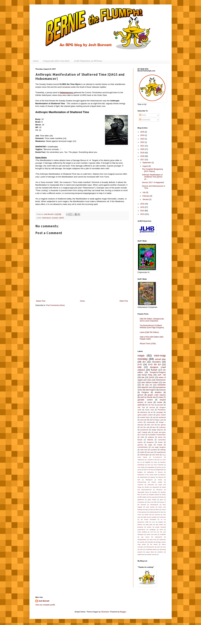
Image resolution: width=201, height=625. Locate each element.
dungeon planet (154, 494)
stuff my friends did (147, 397)
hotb (155, 502)
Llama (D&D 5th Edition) (149, 332)
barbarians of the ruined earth (147, 474)
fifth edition (143, 497)
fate (142, 377)
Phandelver (162, 410)
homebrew (141, 502)
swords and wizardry (146, 542)
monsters (55, 218)
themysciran (150, 547)
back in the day (148, 469)
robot (161, 529)
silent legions (151, 390)
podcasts (140, 527)
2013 (142, 214)
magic (150, 445)
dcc (144, 362)
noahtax (154, 517)
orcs (153, 522)
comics (140, 422)
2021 (142, 146)
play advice (159, 524)
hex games (161, 425)
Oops (155, 462)
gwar (161, 499)
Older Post (124, 301)
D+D (140, 364)
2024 (142, 135)
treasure (162, 390)
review (159, 402)
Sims (148, 465)
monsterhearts (143, 447)
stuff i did (162, 375)
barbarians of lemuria (155, 472)
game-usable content (145, 415)
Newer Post (40, 301)
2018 (142, 156)
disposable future (143, 492)
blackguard (149, 480)
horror (149, 502)
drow (144, 494)
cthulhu (147, 487)
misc (162, 512)
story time (153, 539)
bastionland (143, 477)
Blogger (123, 612)
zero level (155, 455)
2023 (142, 139)
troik (141, 549)
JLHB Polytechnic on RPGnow (88, 61)
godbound (141, 499)
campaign (159, 412)
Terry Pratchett (158, 465)
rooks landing (142, 532)
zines (142, 420)
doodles (154, 492)
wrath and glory (160, 432)
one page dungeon (159, 447)
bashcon (163, 474)
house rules (149, 410)
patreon (140, 524)
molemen (162, 427)
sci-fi (151, 532)
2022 (142, 142)
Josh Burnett (43, 601)
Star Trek (141, 407)
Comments (144, 120)
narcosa (157, 514)
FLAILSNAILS (157, 457)
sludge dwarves (157, 430)
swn (164, 382)
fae (143, 385)
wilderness (141, 554)
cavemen (140, 484)
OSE (142, 437)
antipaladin (150, 467)
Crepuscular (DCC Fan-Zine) (56, 61)
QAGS (61, 218)
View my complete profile (45, 605)
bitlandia (150, 440)
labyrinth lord (146, 387)
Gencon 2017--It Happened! (153, 182)
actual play (160, 359)
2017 (142, 160)
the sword (153, 544)
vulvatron (160, 552)
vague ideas (150, 552)
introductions (154, 504)
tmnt (158, 547)
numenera (162, 517)
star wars (150, 452)
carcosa (152, 407)
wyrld (140, 405)
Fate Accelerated (157, 405)
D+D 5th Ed (154, 364)
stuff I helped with (144, 432)
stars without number (149, 382)
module (159, 445)
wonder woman (151, 554)
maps (141, 355)
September (147, 163)
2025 (142, 132)
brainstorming (142, 482)
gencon (140, 395)
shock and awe (152, 534)
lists (151, 509)
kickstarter (162, 385)
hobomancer (46, 218)
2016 (142, 204)
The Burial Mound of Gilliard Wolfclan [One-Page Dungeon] (152, 326)
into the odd (144, 427)
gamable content (145, 400)
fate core (150, 425)
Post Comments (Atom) (55, 305)
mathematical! (153, 512)
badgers (140, 472)
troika (161, 397)
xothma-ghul (144, 455)
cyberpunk (155, 487)
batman (152, 477)
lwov (154, 427)
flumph (154, 370)
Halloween (141, 459)
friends (161, 497)
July (144, 192)
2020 (142, 149)
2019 (142, 153)
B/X (146, 405)
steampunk (158, 537)
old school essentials (148, 519)
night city (146, 517)
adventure (143, 412)
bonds (160, 480)
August (145, 166)
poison (149, 527)
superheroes (161, 452)
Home (36, 61)
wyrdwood (162, 417)
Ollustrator (105, 612)
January (145, 199)
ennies (160, 442)
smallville (163, 534)
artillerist (151, 437)
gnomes (140, 445)
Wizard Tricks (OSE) (148, 344)
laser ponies (150, 507)
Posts (142, 115)
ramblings (152, 529)
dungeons (150, 442)
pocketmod (144, 430)
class (149, 380)
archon (159, 467)
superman (162, 539)
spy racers (145, 537)
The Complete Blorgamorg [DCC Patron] (152, 170)
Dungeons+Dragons (158, 372)
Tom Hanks (141, 467)
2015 (142, 207)
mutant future (145, 417)
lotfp (140, 367)
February (146, 196)
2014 (142, 211)
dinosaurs (159, 489)
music (139, 514)
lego (146, 509)
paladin (160, 522)
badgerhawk (160, 469)
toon (164, 547)
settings (163, 450)
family (164, 494)
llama (157, 509)
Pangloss (145, 392)
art (152, 412)
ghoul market (161, 415)
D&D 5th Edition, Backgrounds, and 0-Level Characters (152, 320)
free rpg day (153, 497)
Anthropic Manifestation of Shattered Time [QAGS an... (152, 177)
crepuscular (151, 422)
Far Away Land (157, 420)
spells (142, 452)
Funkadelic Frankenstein (157, 435)
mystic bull (148, 514)
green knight (152, 499)
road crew (143, 450)
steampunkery (142, 539)
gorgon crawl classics (157, 395)
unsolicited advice (151, 549)
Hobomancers (67, 92)
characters (151, 484)
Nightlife (147, 462)
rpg (154, 417)
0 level (142, 435)
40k (148, 420)
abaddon (158, 392)
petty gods (149, 524)
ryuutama (153, 450)
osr (151, 385)
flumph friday (147, 375)
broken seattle (157, 482)
